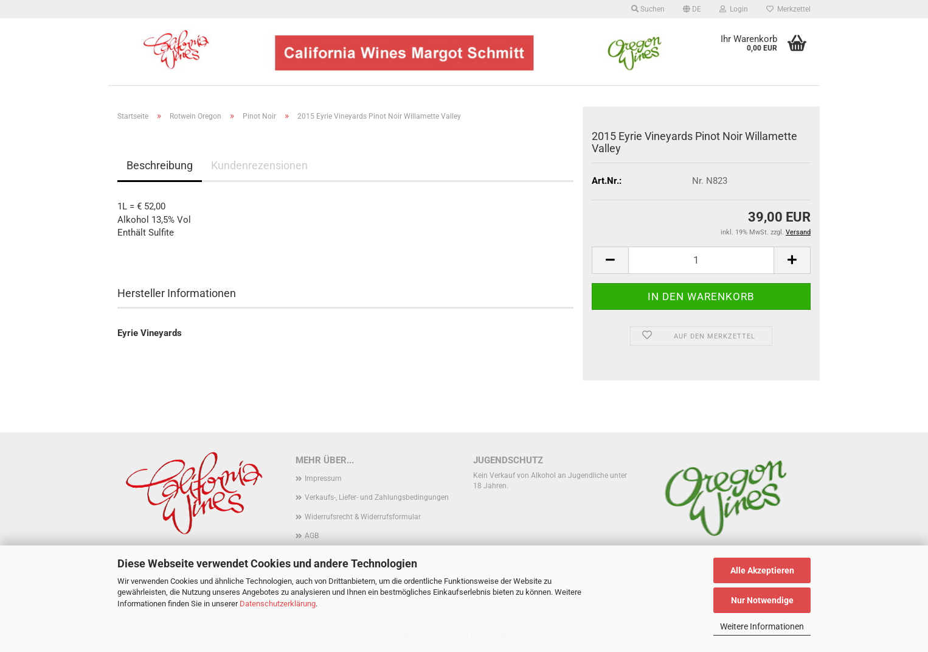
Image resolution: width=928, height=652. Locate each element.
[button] (692, 9)
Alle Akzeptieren (762, 570)
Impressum (323, 478)
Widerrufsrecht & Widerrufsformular (363, 517)
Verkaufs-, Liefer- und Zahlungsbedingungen (377, 497)
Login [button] (733, 9)
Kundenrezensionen (259, 165)
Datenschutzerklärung (278, 603)
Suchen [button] (648, 9)
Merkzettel (788, 9)
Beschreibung (159, 165)
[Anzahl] (701, 260)
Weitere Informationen (762, 626)
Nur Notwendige (762, 600)
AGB (312, 535)
